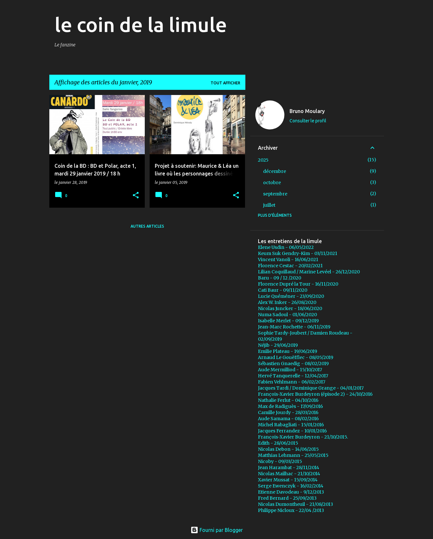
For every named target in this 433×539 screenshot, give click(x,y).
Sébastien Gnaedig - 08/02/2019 (293, 363)
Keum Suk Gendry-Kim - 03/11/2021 (297, 253)
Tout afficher (225, 83)
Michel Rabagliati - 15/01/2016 (291, 425)
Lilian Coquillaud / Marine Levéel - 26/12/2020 (309, 272)
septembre (275, 194)
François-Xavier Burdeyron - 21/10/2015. (303, 437)
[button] (136, 195)
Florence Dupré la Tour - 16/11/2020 (298, 284)
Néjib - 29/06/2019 (278, 345)
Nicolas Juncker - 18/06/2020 (290, 308)
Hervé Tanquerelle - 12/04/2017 (293, 376)
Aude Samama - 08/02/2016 (288, 418)
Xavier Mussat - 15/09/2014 (288, 480)
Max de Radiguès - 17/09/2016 (290, 406)
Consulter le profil (308, 120)
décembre (274, 171)
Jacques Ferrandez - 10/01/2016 (292, 431)
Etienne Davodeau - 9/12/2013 (291, 492)
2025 (263, 160)
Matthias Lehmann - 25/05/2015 (293, 455)
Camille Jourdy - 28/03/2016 (288, 412)
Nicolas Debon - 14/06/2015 (288, 449)
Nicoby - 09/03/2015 (280, 461)
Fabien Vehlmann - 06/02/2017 (291, 382)
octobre (272, 182)
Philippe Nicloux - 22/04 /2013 (291, 510)
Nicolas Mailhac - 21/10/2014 (289, 474)
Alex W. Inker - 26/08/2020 (287, 302)
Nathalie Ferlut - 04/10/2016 (288, 400)
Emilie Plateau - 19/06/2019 (287, 351)
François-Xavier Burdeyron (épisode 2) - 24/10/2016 (315, 394)
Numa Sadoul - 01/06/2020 (287, 314)
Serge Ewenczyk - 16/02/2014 (290, 486)
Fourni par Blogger (217, 530)
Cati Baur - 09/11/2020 (282, 290)
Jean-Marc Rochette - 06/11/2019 (294, 327)
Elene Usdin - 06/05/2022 (286, 247)
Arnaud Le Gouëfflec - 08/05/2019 (295, 357)
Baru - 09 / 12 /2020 (279, 278)
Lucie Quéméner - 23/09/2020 (291, 296)
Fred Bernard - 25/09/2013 (287, 498)
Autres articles (147, 226)
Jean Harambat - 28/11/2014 (288, 467)
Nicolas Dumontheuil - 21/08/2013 (295, 504)
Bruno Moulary (307, 111)
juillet (269, 205)
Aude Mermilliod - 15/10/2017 (290, 370)
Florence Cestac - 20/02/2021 (290, 266)
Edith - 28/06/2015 (278, 443)
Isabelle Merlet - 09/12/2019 (288, 321)
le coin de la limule (140, 24)
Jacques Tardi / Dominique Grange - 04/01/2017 (311, 388)
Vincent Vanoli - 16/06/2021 (288, 259)
